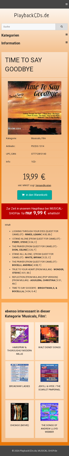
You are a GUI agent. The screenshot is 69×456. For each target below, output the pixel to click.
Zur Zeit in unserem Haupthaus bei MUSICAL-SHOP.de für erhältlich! (34, 211)
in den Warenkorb (34, 195)
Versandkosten (43, 185)
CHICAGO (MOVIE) (19, 425)
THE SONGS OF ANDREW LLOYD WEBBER (49, 428)
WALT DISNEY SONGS (49, 347)
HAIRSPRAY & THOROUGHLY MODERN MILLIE (19, 350)
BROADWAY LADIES (19, 386)
